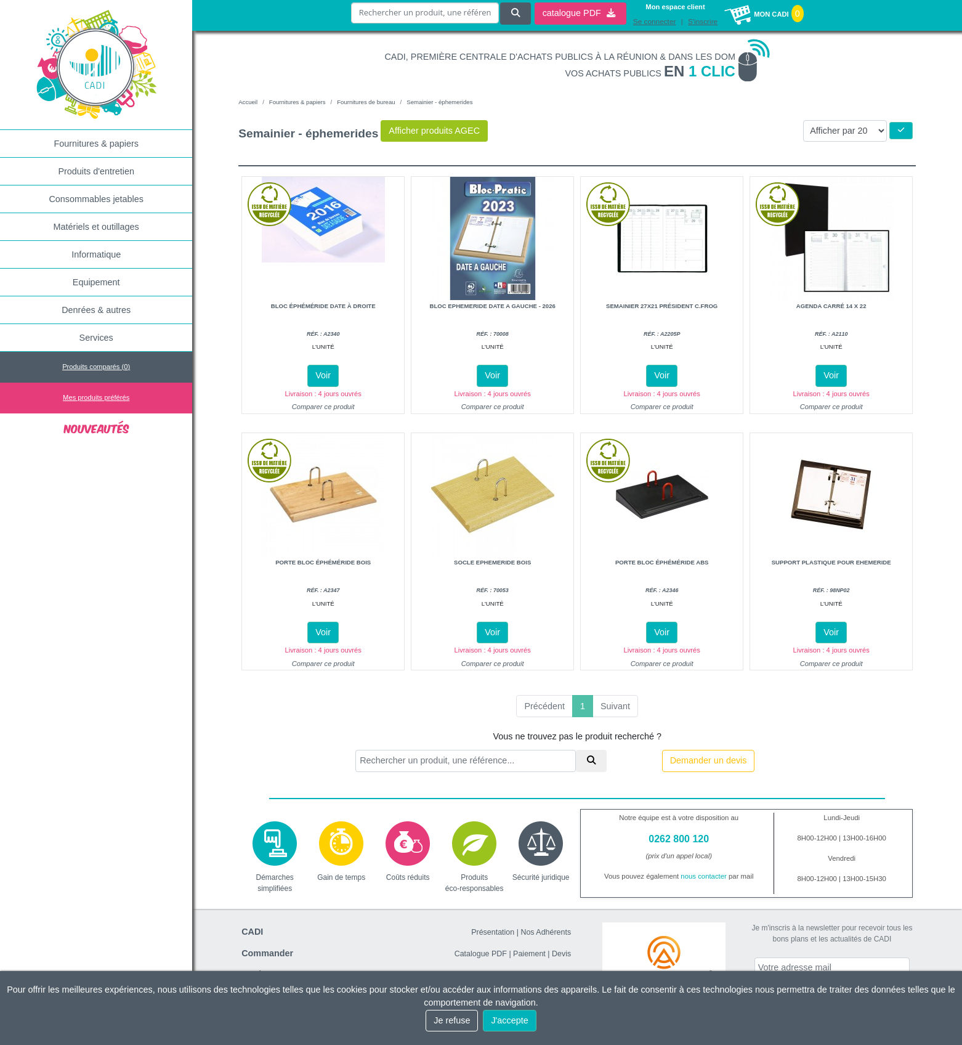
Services (96, 338)
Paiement (529, 953)
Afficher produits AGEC (434, 131)
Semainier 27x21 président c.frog (661, 306)
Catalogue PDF (481, 953)
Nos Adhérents (545, 932)
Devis (561, 953)
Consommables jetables (96, 199)
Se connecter (654, 21)
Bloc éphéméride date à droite (323, 306)
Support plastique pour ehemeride (831, 562)
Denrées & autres (96, 310)
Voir (323, 375)
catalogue (579, 13)
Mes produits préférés (96, 397)
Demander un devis (708, 760)
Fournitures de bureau (366, 102)
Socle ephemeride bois (492, 562)
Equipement (96, 282)
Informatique (96, 254)
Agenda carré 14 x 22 (831, 306)
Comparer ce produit (323, 406)
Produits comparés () (96, 366)
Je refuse (452, 1020)
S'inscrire (702, 21)
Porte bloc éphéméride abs (662, 562)
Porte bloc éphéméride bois (323, 562)
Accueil (247, 102)
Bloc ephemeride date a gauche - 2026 (493, 306)
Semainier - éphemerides (439, 102)
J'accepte (509, 1020)
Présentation (492, 932)
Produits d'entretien (96, 171)
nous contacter (704, 876)
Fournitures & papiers (96, 143)
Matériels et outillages (96, 227)
